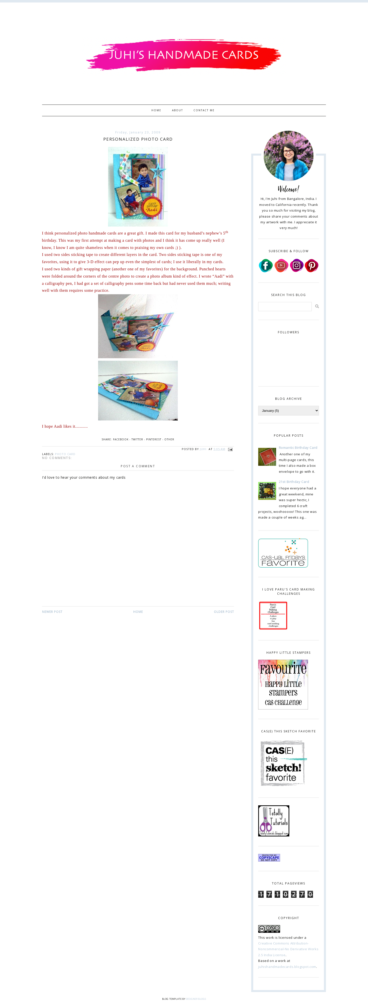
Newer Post (52, 612)
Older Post (224, 612)
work (270, 937)
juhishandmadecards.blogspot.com (287, 966)
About (177, 110)
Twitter (137, 439)
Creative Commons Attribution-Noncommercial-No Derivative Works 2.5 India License (288, 949)
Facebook (120, 439)
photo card (65, 454)
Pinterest (153, 439)
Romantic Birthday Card (298, 447)
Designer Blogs (196, 999)
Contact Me (204, 110)
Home (156, 110)
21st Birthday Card (294, 481)
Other (169, 439)
